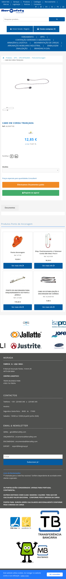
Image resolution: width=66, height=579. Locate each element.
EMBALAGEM (52, 46)
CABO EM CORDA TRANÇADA (14, 60)
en (46, 7)
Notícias (27, 4)
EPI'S (42, 37)
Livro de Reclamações (11, 473)
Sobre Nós (5, 2)
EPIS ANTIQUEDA (24, 58)
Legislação (16, 4)
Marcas (6, 4)
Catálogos (37, 2)
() (46, 29)
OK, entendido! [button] (55, 574)
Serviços (16, 2)
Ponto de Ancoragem (38, 58)
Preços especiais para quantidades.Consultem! (19, 178)
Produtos (26, 2)
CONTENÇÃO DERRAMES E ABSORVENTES (33, 40)
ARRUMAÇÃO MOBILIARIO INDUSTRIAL (24, 46)
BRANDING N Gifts (42, 48)
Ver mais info (17, 266)
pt (63, 7)
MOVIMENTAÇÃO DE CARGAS (46, 43)
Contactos (37, 4)
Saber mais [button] (25, 576)
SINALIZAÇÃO (21, 48)
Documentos (10, 208)
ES (52, 7)
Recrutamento (50, 2)
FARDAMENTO (28, 37)
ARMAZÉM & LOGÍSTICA (17, 43)
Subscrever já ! (33, 462)
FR (58, 7)
